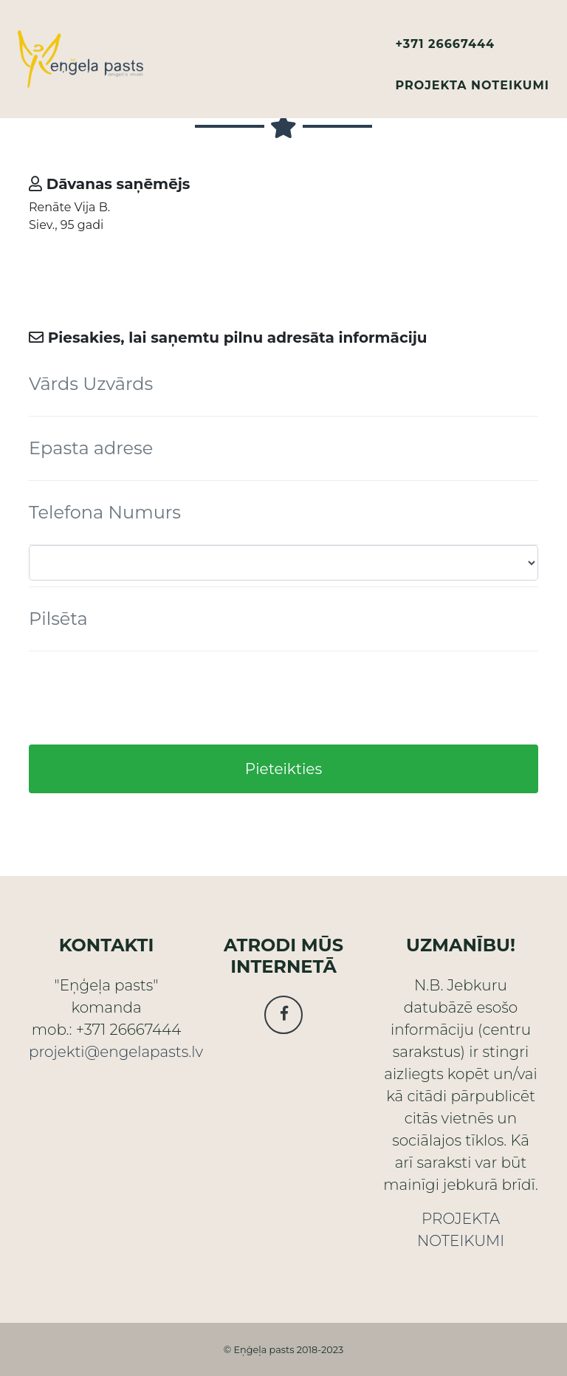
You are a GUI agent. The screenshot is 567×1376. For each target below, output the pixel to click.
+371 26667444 (445, 44)
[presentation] (141, 698)
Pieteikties (283, 769)
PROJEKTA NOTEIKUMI (472, 85)
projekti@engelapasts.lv (116, 1052)
